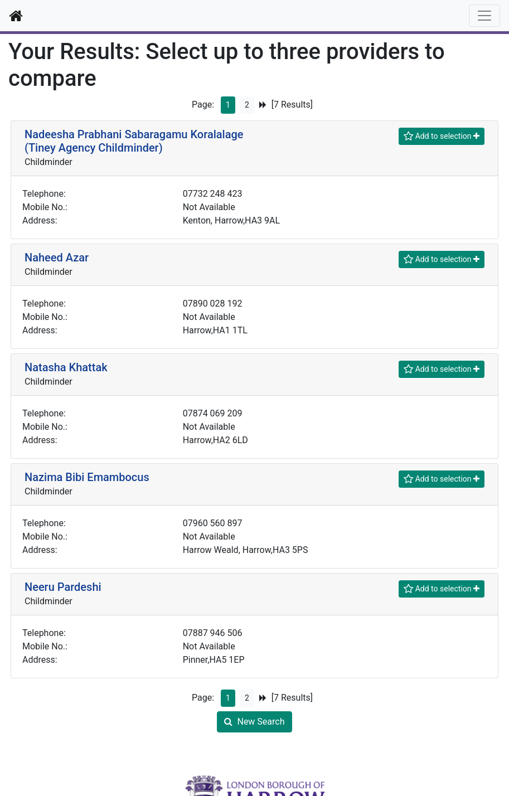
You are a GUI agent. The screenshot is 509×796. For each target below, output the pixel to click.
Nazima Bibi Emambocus (87, 477)
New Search (254, 721)
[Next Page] (263, 105)
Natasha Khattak (66, 367)
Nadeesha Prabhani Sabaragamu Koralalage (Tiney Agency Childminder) (134, 141)
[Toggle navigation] (484, 15)
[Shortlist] (441, 136)
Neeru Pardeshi (63, 587)
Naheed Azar (57, 257)
